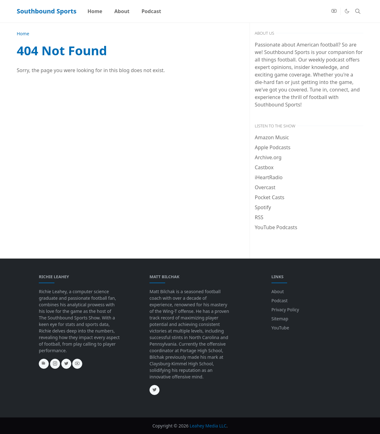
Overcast (265, 187)
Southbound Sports (47, 11)
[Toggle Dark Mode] (347, 11)
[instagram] (55, 364)
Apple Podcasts (273, 147)
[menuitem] (95, 11)
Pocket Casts (270, 197)
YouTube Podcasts (276, 227)
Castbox (264, 167)
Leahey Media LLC (208, 426)
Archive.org (268, 157)
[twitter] (66, 364)
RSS (259, 217)
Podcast (279, 300)
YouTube (280, 328)
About (277, 291)
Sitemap (279, 319)
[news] (44, 364)
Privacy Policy (285, 310)
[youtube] (334, 11)
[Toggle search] (357, 11)
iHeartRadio (269, 177)
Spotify (263, 207)
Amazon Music (272, 137)
